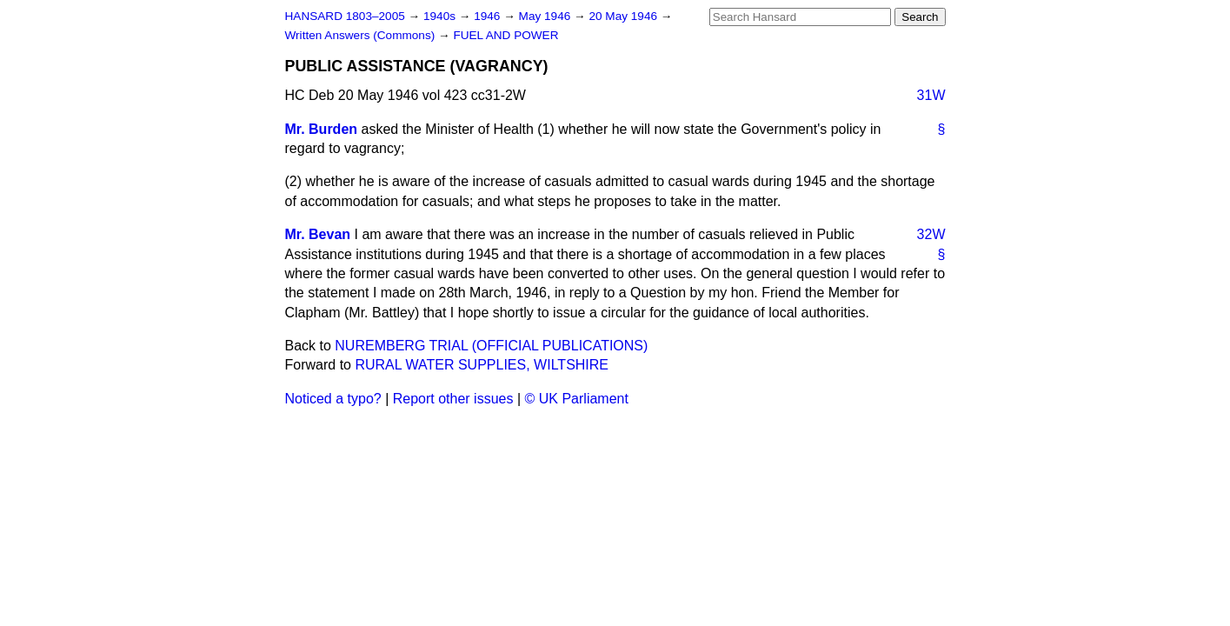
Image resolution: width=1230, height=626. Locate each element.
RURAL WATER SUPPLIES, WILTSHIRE (481, 364)
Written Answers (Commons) (362, 35)
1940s (441, 16)
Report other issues (453, 398)
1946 (488, 16)
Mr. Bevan (318, 234)
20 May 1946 (624, 16)
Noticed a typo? (333, 398)
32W (931, 234)
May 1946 (546, 16)
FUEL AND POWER (505, 35)
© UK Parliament (576, 398)
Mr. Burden (321, 129)
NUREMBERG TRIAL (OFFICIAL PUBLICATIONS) (491, 345)
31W (931, 95)
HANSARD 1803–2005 (345, 16)
